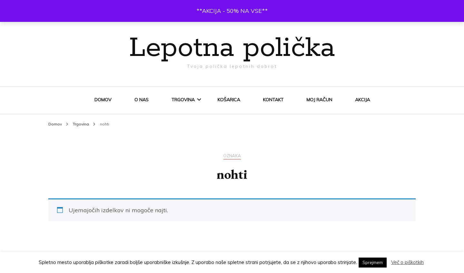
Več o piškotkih (407, 262)
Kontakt (273, 100)
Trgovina (183, 100)
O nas (141, 100)
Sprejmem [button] (372, 262)
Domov (102, 100)
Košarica (229, 100)
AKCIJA (362, 100)
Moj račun (319, 100)
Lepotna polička (232, 48)
